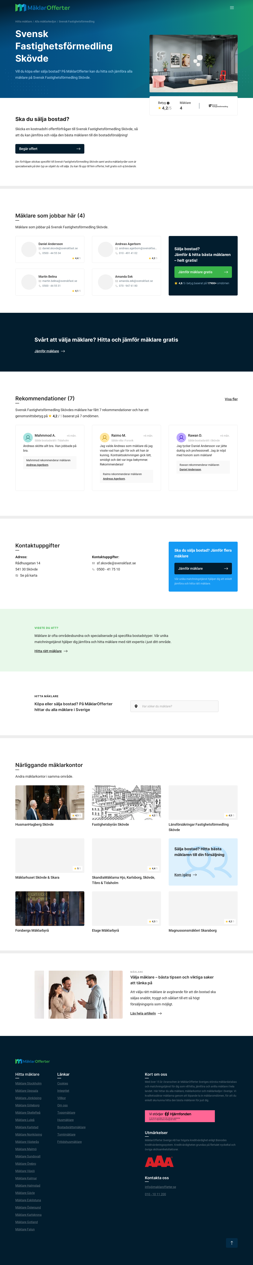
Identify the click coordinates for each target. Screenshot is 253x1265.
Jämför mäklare (203, 568)
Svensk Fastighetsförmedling (76, 21)
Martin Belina (48, 276)
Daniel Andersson (51, 244)
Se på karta (28, 575)
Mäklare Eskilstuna (28, 1200)
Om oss (62, 1105)
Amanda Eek (124, 276)
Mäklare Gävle (25, 1193)
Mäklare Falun (25, 1229)
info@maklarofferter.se (160, 1187)
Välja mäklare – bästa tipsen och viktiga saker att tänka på (172, 980)
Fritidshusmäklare (69, 1142)
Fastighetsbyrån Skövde (110, 824)
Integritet (63, 1091)
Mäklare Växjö (25, 1171)
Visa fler (231, 399)
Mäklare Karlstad (26, 1127)
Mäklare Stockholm (28, 1083)
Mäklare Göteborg (27, 1105)
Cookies (62, 1083)
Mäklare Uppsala (26, 1091)
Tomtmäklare (66, 1134)
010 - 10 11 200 (155, 1194)
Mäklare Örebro (25, 1164)
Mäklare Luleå (24, 1120)
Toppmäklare (66, 1112)
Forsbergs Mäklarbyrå (32, 930)
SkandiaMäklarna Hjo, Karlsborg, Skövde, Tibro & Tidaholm (123, 880)
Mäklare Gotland (26, 1222)
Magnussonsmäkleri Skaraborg (193, 930)
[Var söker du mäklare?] (174, 706)
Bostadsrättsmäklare (71, 1127)
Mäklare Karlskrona (28, 1215)
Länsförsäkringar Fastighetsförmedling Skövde (199, 827)
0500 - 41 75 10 (108, 569)
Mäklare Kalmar (26, 1178)
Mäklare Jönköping (28, 1098)
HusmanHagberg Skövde (34, 824)
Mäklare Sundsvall (27, 1156)
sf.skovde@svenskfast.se (116, 563)
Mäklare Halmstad (27, 1185)
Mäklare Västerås (27, 1142)
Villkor (61, 1098)
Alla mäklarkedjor (45, 21)
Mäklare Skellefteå (27, 1112)
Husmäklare (65, 1120)
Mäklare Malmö (26, 1149)
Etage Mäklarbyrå (105, 930)
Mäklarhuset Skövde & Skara (37, 877)
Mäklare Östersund (28, 1207)
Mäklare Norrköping (28, 1134)
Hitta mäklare (23, 21)
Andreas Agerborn (128, 244)
